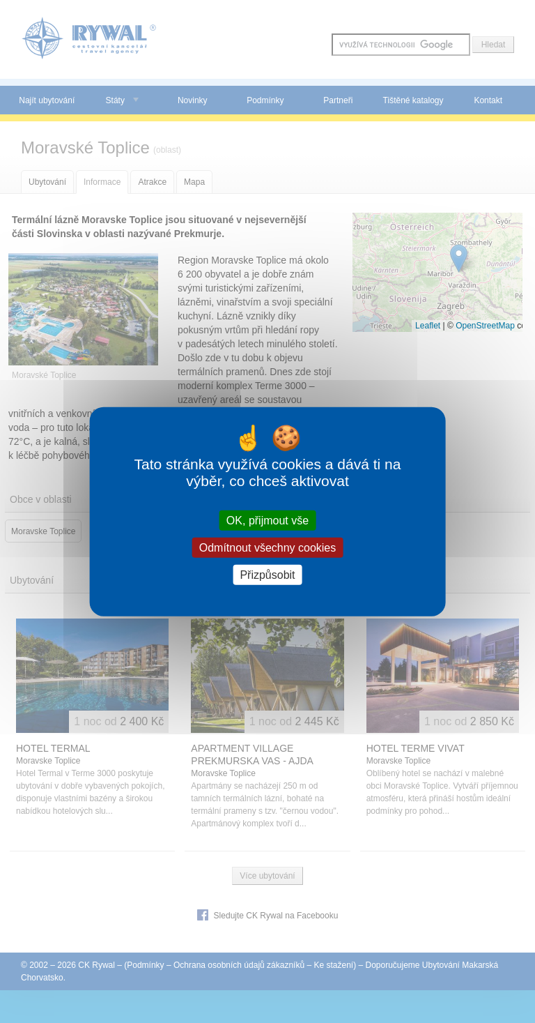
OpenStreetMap (485, 326)
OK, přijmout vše (267, 520)
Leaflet (427, 326)
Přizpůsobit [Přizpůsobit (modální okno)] (267, 575)
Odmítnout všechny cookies (267, 547)
